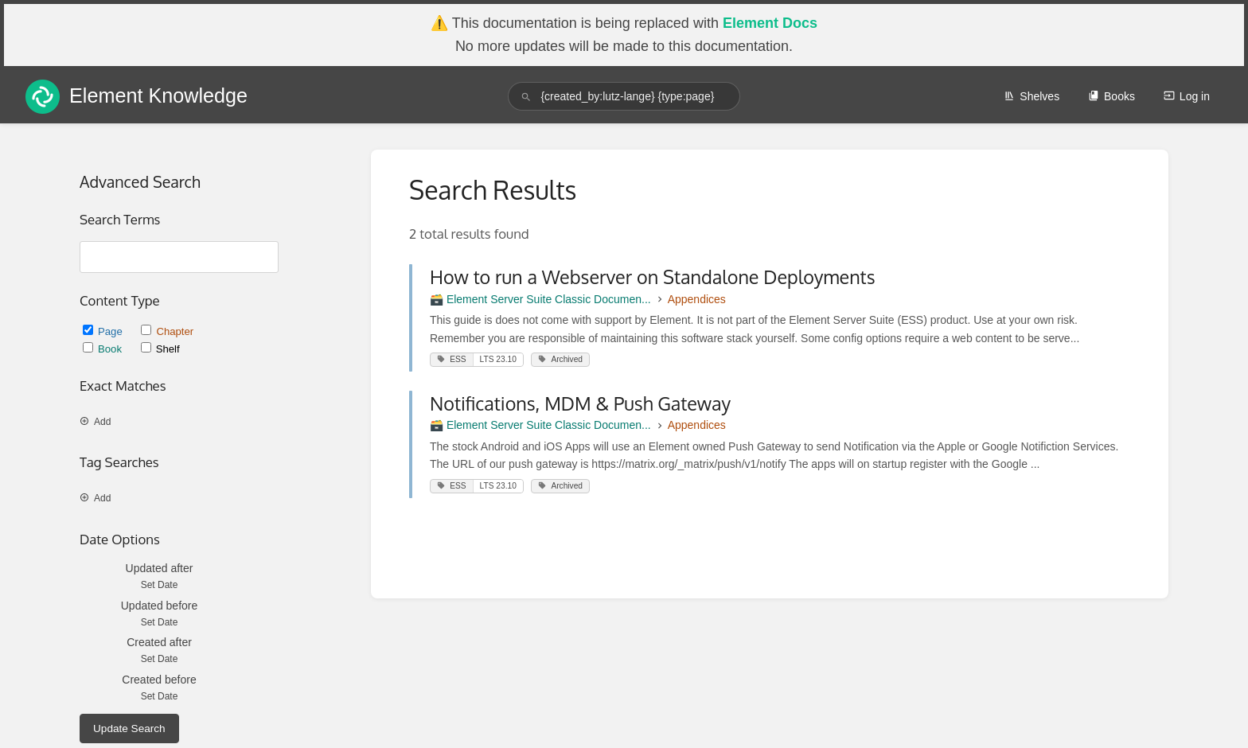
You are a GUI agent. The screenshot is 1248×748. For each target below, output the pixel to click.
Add (95, 421)
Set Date (159, 584)
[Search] (526, 96)
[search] (623, 96)
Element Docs (770, 23)
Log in (1187, 96)
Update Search (129, 728)
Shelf (160, 349)
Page (104, 331)
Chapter (167, 331)
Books (1111, 96)
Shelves (1031, 96)
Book (104, 349)
